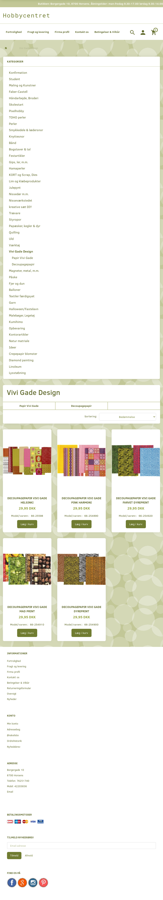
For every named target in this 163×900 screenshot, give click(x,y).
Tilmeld (14, 855)
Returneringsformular (19, 688)
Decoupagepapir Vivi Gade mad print (27, 609)
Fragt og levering (38, 32)
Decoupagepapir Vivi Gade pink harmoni (81, 500)
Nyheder (12, 699)
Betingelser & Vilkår (107, 32)
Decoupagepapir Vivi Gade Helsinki (27, 500)
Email (10, 791)
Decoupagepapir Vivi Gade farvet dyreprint (136, 500)
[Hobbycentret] (26, 15)
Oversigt (11, 693)
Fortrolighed (14, 32)
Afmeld (29, 855)
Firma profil (62, 32)
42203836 (20, 786)
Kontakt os (82, 32)
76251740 (23, 780)
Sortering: (91, 416)
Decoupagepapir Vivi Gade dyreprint (81, 609)
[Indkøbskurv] (154, 32)
